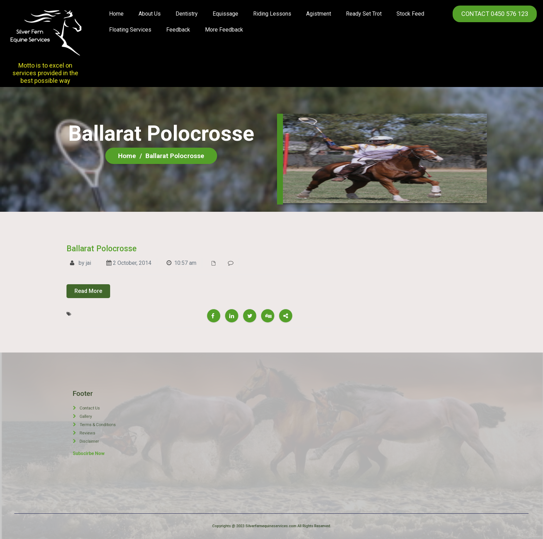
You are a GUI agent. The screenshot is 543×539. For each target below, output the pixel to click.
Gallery (97, 420)
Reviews (98, 427)
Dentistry (187, 13)
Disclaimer (99, 430)
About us (150, 13)
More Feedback (224, 29)
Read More (88, 291)
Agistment (318, 13)
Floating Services (130, 29)
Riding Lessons (272, 13)
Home (116, 13)
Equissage (225, 13)
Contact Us (99, 417)
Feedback (178, 29)
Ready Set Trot (364, 13)
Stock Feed (410, 13)
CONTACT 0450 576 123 (494, 13)
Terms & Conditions (102, 424)
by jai (80, 263)
